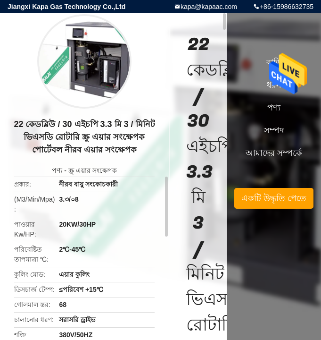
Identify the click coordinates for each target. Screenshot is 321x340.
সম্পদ (274, 130)
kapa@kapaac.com (209, 6)
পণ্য (57, 170)
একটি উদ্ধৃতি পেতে (273, 198)
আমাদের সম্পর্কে (274, 153)
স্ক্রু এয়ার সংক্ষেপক (92, 170)
